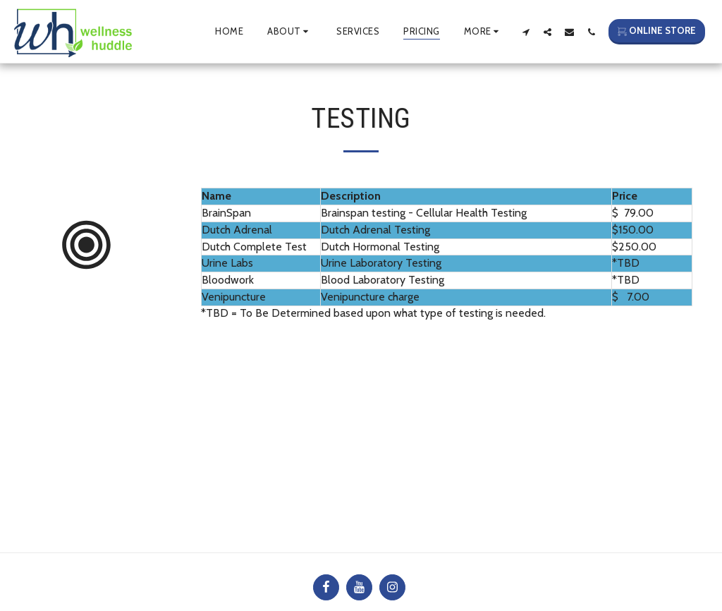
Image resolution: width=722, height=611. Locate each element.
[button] (290, 32)
